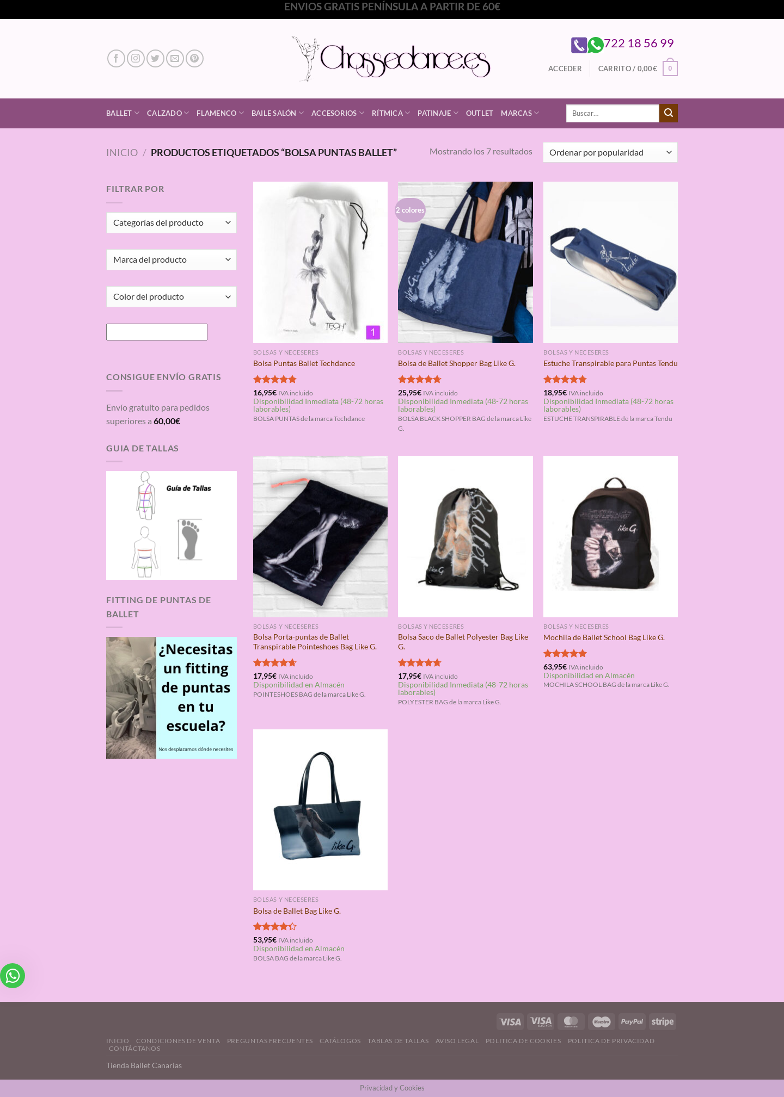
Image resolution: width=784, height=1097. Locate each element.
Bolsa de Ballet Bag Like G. (297, 910)
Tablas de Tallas (397, 1041)
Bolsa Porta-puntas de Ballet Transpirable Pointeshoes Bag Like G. (315, 642)
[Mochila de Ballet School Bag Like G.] (610, 536)
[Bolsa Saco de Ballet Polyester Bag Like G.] (465, 536)
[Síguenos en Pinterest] (195, 58)
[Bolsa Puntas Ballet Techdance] (320, 262)
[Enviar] (668, 113)
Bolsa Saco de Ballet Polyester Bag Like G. (463, 642)
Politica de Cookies (523, 1041)
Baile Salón (278, 113)
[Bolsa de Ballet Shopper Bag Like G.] (465, 262)
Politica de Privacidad (611, 1041)
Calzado (168, 113)
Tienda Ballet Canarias (144, 1065)
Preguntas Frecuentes (270, 1041)
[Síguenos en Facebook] (116, 58)
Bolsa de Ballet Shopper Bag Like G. (457, 363)
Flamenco (220, 113)
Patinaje (438, 113)
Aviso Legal (457, 1041)
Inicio (122, 152)
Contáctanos (135, 1048)
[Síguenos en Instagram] (136, 58)
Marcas (520, 113)
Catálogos (340, 1041)
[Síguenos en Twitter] (155, 58)
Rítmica (391, 113)
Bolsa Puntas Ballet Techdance (304, 363)
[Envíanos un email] (175, 58)
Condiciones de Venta (178, 1041)
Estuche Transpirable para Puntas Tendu (610, 363)
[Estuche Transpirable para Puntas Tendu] (610, 262)
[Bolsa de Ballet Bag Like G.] (320, 809)
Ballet (122, 113)
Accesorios (337, 113)
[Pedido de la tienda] (610, 152)
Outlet (480, 113)
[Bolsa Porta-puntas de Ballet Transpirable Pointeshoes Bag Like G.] (320, 536)
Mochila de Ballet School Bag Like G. (604, 637)
